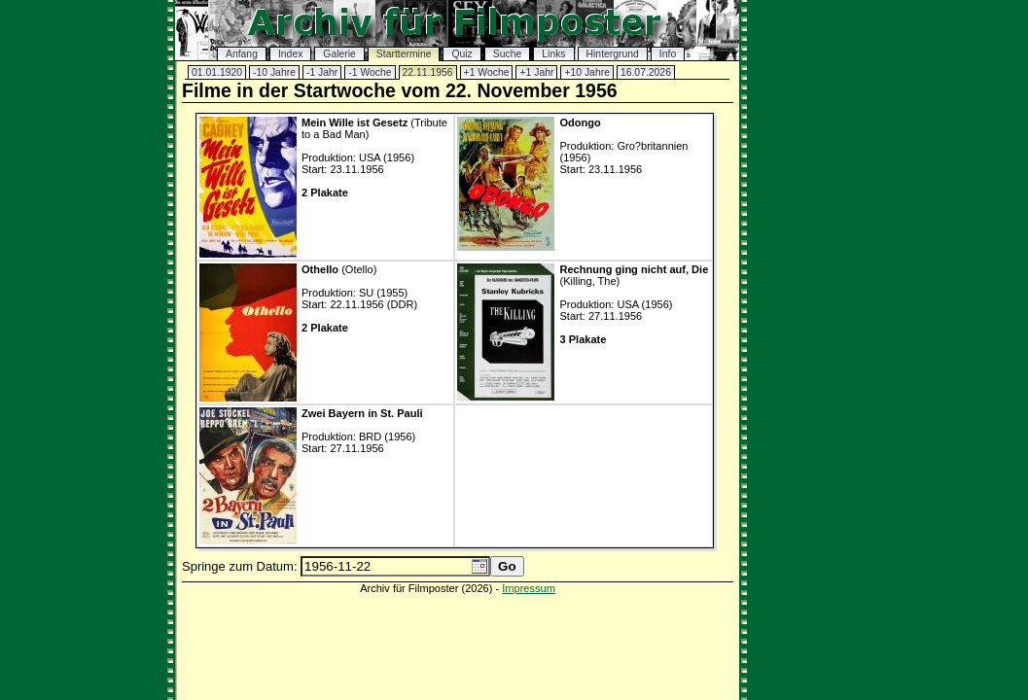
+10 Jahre (587, 72)
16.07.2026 (645, 72)
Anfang (242, 54)
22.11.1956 (428, 72)
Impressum (528, 588)
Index (290, 54)
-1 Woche (369, 72)
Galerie (339, 54)
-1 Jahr (321, 72)
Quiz (461, 54)
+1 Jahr (536, 72)
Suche (507, 54)
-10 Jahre (274, 72)
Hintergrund (612, 54)
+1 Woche (487, 72)
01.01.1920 (217, 72)
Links (553, 54)
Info (667, 54)
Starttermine (404, 54)
